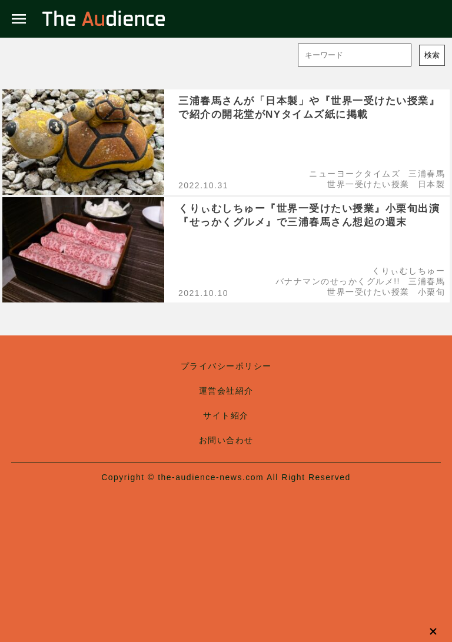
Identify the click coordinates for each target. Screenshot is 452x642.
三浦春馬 (426, 173)
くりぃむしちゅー (408, 270)
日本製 (432, 184)
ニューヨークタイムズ (354, 173)
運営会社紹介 (226, 390)
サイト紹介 (226, 415)
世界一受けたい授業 (368, 184)
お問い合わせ (226, 440)
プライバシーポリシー (226, 366)
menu (18, 18)
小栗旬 (432, 292)
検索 (432, 55)
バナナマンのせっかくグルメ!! (337, 281)
